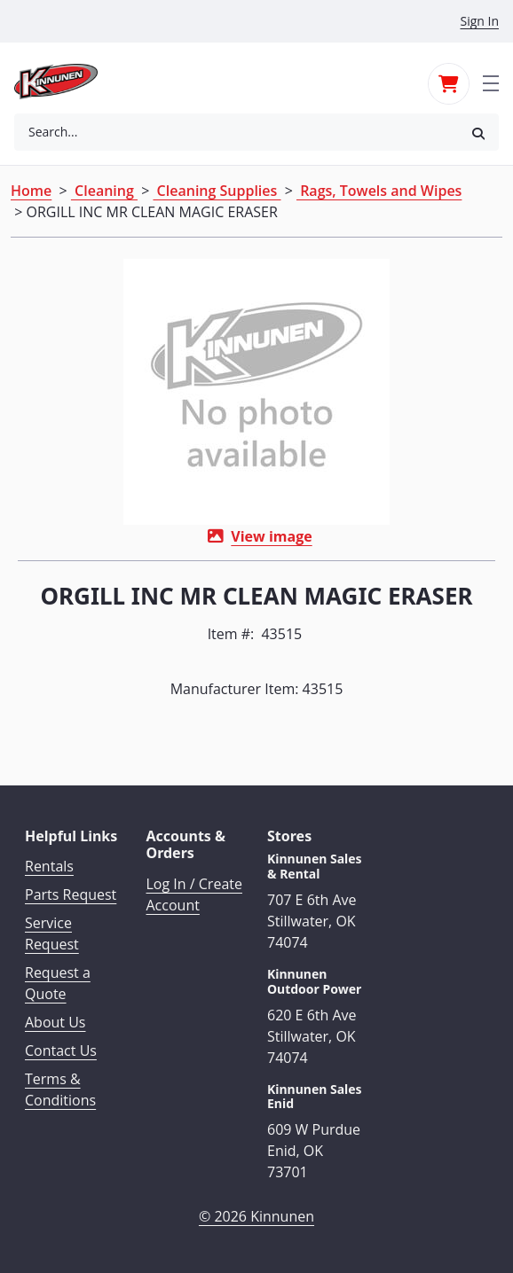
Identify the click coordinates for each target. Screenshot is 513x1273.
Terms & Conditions (60, 1089)
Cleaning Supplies (216, 190)
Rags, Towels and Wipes (379, 190)
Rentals (49, 866)
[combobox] (236, 132)
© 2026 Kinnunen (256, 1216)
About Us (55, 1022)
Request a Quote (58, 983)
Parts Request (70, 894)
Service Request (52, 933)
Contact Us (61, 1050)
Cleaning (104, 190)
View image (271, 536)
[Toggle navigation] (491, 81)
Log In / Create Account (194, 894)
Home (31, 190)
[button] (478, 132)
